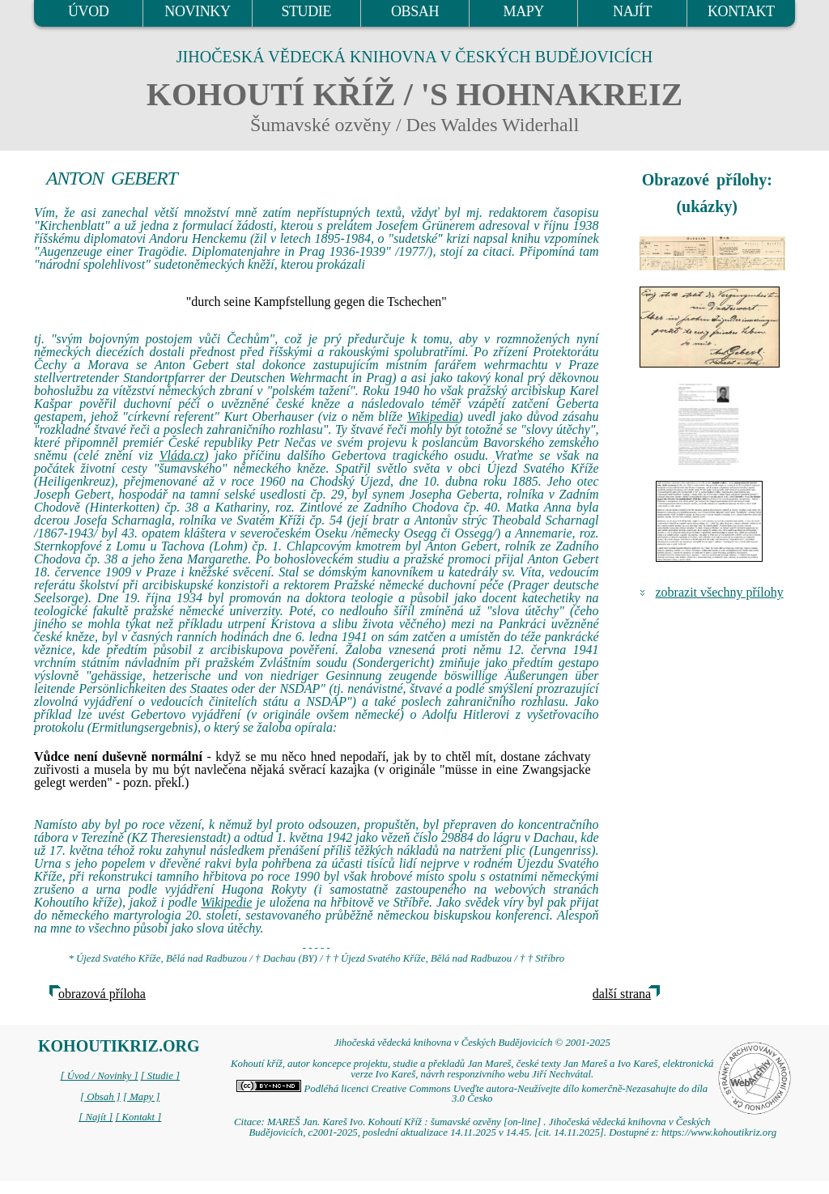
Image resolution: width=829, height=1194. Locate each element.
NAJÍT (632, 11)
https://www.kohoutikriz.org (718, 1132)
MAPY (524, 11)
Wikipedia (433, 416)
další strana (622, 994)
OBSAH (415, 11)
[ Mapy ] (141, 1097)
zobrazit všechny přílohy (720, 592)
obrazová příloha (102, 994)
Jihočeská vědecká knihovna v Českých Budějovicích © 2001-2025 (472, 1042)
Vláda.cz (182, 455)
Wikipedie (226, 902)
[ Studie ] (160, 1075)
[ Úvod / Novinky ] (99, 1075)
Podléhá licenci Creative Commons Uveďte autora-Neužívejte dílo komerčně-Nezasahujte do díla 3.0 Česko (472, 1094)
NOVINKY (197, 11)
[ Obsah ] (100, 1097)
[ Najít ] (96, 1117)
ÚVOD (88, 11)
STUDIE (306, 11)
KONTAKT (741, 11)
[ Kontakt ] (138, 1117)
